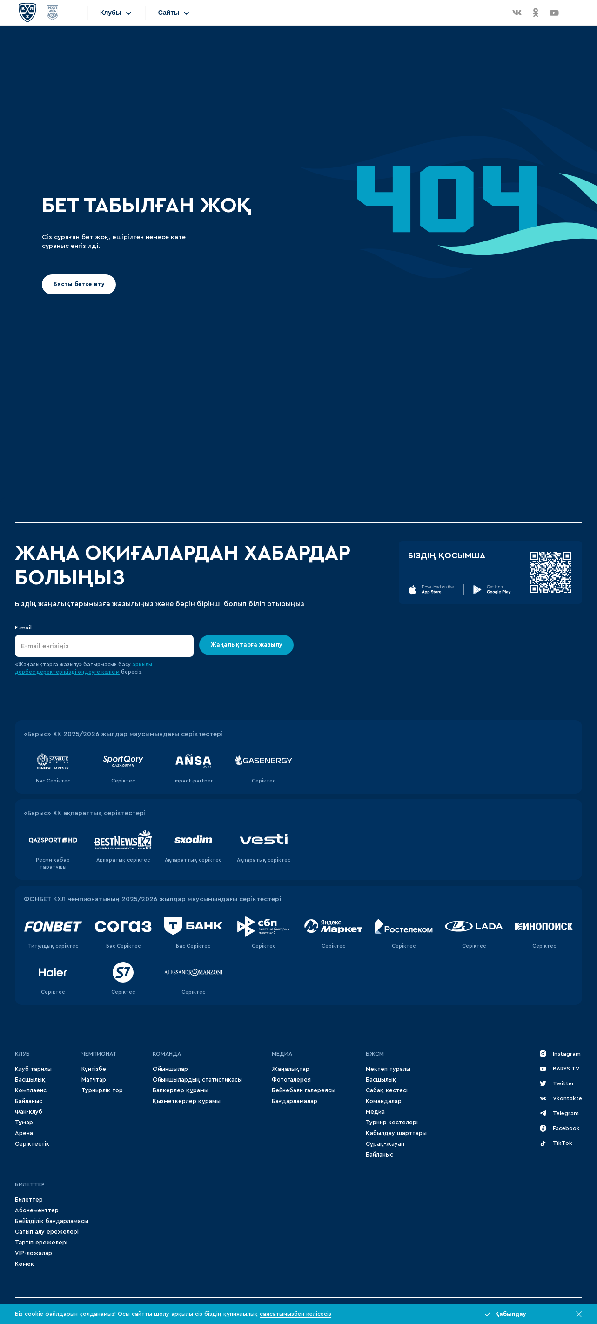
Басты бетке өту (79, 284)
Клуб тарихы (33, 1069)
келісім (110, 672)
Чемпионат (99, 1054)
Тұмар (24, 1122)
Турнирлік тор (102, 1090)
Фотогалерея (291, 1080)
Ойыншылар (170, 1069)
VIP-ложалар (33, 1253)
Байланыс (28, 1101)
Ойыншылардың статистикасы (197, 1080)
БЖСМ (375, 1054)
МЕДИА (282, 1054)
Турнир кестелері (392, 1122)
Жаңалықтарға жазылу (246, 645)
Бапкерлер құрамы (180, 1090)
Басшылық (30, 1080)
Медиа (375, 1112)
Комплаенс (31, 1090)
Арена (24, 1133)
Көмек (24, 1264)
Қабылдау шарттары (396, 1133)
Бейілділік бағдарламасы (51, 1221)
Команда (167, 1054)
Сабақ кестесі (387, 1090)
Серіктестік (32, 1144)
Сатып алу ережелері (47, 1232)
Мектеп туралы (388, 1069)
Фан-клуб (28, 1112)
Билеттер (30, 1184)
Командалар (384, 1101)
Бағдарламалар (294, 1101)
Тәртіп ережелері (41, 1242)
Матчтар (93, 1080)
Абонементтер (37, 1210)
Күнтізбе (93, 1069)
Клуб (22, 1054)
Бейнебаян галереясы (303, 1090)
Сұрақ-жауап (385, 1144)
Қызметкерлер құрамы (187, 1101)
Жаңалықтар (290, 1069)
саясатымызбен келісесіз (295, 1314)
